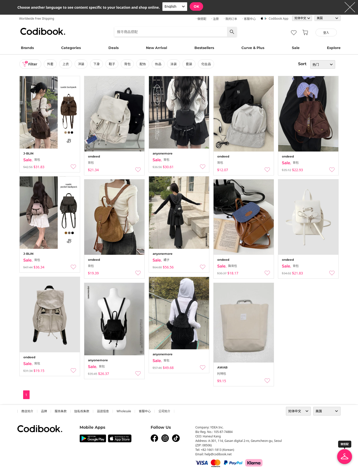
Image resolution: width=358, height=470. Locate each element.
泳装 (174, 64)
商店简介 (27, 411)
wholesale (124, 411)
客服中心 (145, 411)
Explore (334, 48)
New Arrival (156, 48)
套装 (189, 64)
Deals (113, 48)
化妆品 (207, 64)
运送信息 (103, 411)
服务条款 (61, 411)
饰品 (158, 64)
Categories (71, 48)
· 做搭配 (201, 19)
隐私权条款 (81, 411)
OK (196, 6)
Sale (296, 48)
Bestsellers (204, 48)
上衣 (66, 64)
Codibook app (278, 18)
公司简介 (164, 411)
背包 (128, 64)
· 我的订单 (230, 19)
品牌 (44, 411)
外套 (50, 64)
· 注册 (215, 19)
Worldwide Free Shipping (36, 18)
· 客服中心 (249, 19)
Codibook (42, 31)
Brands (27, 48)
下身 (97, 64)
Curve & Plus (252, 48)
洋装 (81, 64)
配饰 (143, 64)
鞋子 (112, 64)
